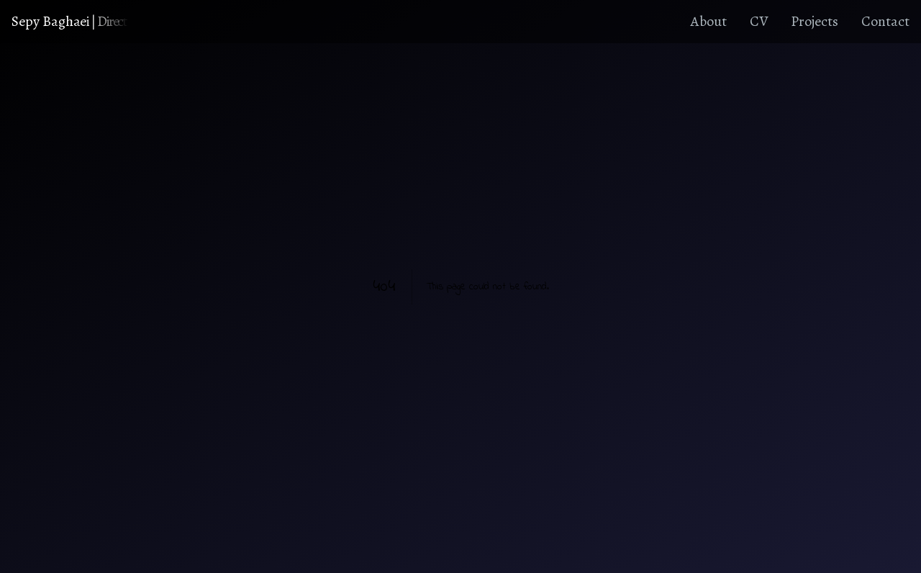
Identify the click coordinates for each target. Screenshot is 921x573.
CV (759, 21)
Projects (814, 21)
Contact (885, 21)
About (709, 21)
